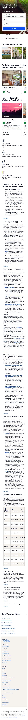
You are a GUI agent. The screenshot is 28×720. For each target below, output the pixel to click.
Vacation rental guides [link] (6, 655)
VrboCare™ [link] (4, 648)
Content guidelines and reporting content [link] (10, 689)
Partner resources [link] (5, 653)
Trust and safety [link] (5, 651)
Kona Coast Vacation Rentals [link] (7, 631)
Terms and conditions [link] (6, 680)
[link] (20, 72)
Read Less (5, 218)
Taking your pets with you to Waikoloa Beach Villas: (12, 387)
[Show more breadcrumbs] (3, 38)
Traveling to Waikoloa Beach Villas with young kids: (13, 376)
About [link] (3, 668)
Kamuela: (7, 452)
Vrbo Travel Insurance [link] (6, 660)
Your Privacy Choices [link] (6, 687)
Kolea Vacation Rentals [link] (6, 625)
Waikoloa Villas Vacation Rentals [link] (8, 628)
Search (14, 28)
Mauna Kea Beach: (9, 287)
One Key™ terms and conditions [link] (8, 677)
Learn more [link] (4, 180)
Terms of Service (13, 717)
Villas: (6, 251)
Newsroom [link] (4, 675)
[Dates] (14, 20)
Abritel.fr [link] (4, 697)
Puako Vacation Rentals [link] (6, 622)
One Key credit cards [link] (6, 658)
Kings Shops (17, 342)
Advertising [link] (4, 662)
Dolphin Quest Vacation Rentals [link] (8, 633)
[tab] (6, 618)
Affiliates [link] (4, 673)
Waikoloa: (7, 433)
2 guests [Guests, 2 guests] (8, 25)
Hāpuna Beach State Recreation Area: (14, 296)
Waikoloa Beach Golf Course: (12, 304)
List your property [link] (5, 646)
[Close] (26, 709)
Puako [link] (7, 38)
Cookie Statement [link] (5, 684)
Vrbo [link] (3, 695)
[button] (14, 185)
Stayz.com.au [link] (4, 704)
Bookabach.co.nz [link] (5, 702)
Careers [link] (3, 670)
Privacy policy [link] (5, 682)
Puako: (7, 471)
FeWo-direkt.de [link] (5, 700)
